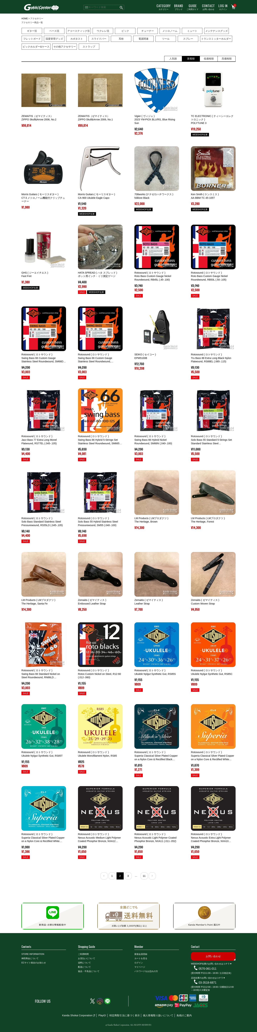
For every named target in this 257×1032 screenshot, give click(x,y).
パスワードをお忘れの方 (146, 971)
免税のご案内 (184, 1015)
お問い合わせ (208, 7)
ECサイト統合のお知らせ (33, 962)
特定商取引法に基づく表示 (124, 1015)
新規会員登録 (140, 954)
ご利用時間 (83, 954)
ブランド (178, 7)
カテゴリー (164, 7)
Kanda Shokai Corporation (77, 1015)
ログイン (223, 7)
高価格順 (227, 58)
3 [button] (128, 875)
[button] (104, 875)
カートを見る (140, 958)
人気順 (173, 58)
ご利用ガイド (192, 7)
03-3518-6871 (207, 982)
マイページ (139, 967)
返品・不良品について (88, 971)
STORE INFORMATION (32, 954)
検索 (121, 7)
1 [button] (112, 875)
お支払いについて (86, 958)
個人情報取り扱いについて (158, 1015)
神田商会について (30, 958)
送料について (84, 962)
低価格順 (209, 58)
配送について (84, 967)
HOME (24, 18)
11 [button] (144, 875)
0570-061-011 (207, 968)
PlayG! (102, 1015)
